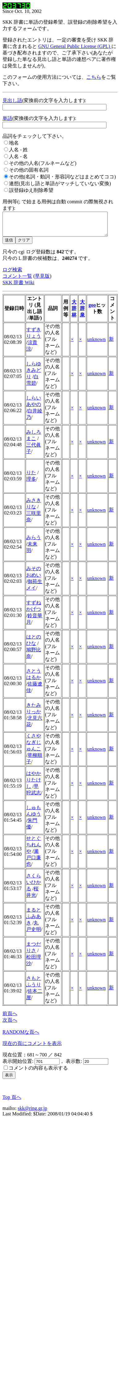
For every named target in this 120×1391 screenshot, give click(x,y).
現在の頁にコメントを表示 (32, 1048)
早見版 (42, 280)
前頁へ (9, 1018)
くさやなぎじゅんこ (33, 747)
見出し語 (12, 100)
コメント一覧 (17, 280)
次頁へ (9, 1024)
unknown (96, 344)
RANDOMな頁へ (20, 1036)
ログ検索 (12, 274)
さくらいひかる (33, 887)
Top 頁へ (11, 1101)
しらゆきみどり (33, 375)
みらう (33, 542)
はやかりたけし (33, 784)
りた (31, 477)
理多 (31, 483)
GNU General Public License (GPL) (74, 46)
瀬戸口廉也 (33, 862)
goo (92, 309)
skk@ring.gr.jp (32, 1112)
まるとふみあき (33, 921)
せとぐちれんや (33, 849)
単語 (7, 118)
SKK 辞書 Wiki (18, 287)
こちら (93, 77)
